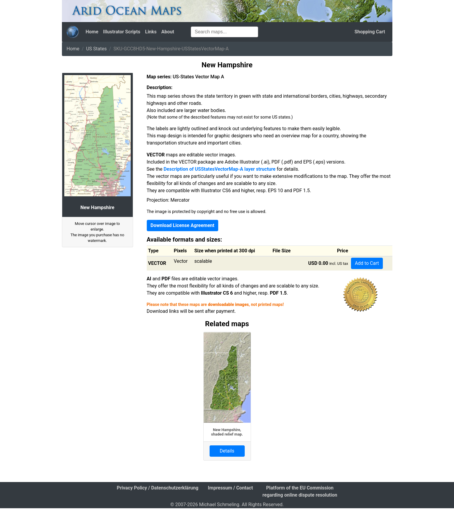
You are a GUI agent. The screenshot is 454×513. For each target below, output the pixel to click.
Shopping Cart (370, 32)
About (167, 32)
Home (92, 32)
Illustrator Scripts (121, 32)
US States (96, 49)
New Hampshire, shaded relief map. (227, 432)
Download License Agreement (182, 225)
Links (151, 32)
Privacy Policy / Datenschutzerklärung (157, 488)
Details (227, 451)
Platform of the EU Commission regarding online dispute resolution (300, 491)
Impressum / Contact (230, 488)
